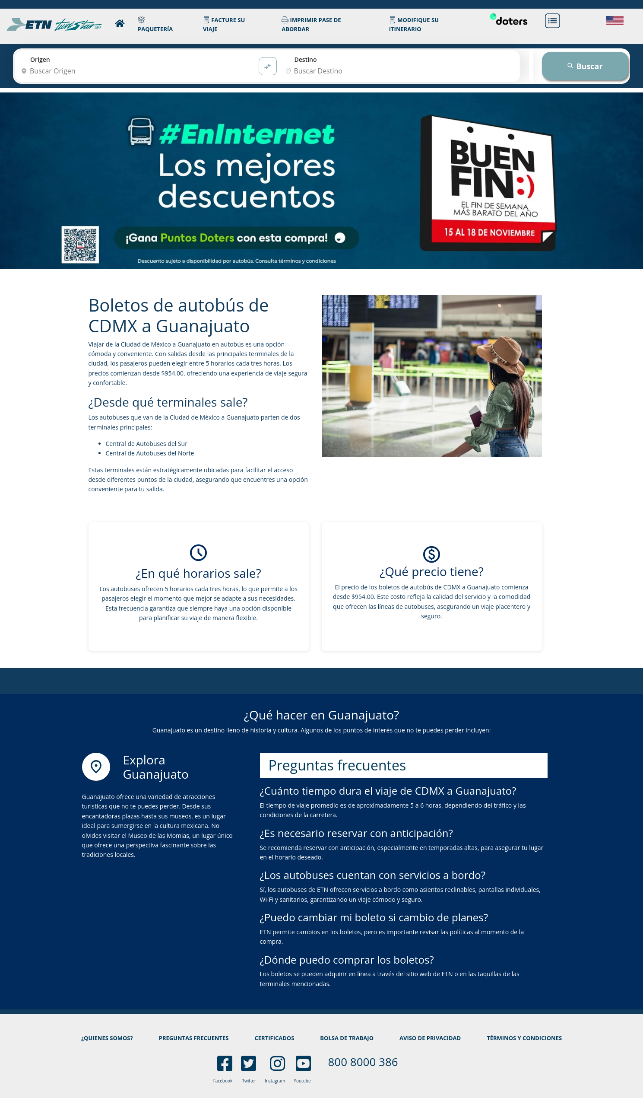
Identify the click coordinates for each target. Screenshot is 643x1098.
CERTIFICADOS (275, 1038)
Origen (40, 59)
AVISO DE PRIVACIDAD (430, 1038)
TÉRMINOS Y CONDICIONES (524, 1038)
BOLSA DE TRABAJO (347, 1038)
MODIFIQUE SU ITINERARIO (414, 24)
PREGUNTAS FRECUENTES (194, 1038)
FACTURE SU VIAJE (224, 24)
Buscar (584, 66)
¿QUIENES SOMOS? (107, 1038)
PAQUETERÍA (155, 24)
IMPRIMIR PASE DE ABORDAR (311, 24)
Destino (306, 59)
